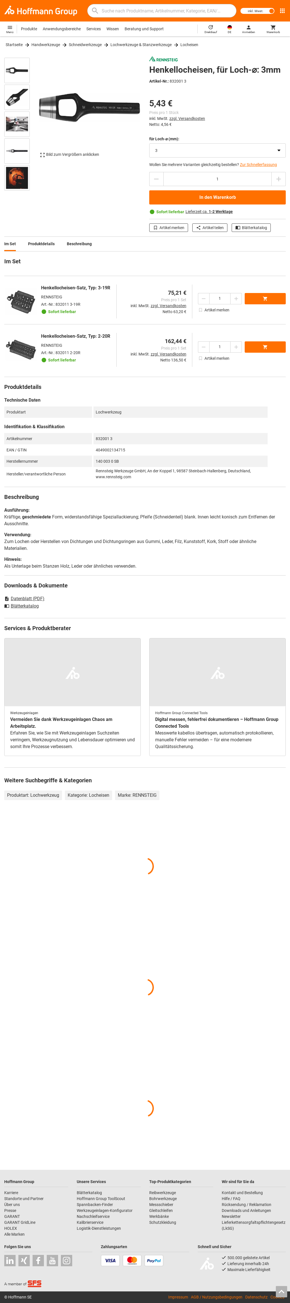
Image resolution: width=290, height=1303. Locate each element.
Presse (10, 1210)
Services (93, 29)
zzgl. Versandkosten (187, 118)
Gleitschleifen (161, 1210)
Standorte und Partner (24, 1198)
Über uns (12, 1204)
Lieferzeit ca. (209, 211)
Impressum (178, 1297)
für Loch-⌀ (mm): (164, 139)
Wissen (112, 29)
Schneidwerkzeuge (85, 44)
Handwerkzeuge (45, 44)
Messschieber (161, 1204)
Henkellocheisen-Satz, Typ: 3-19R (75, 287)
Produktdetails (41, 244)
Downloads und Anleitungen (246, 1210)
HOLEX (10, 1228)
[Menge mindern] (156, 179)
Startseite (14, 44)
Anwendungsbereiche (62, 29)
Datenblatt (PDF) (24, 598)
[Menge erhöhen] (279, 179)
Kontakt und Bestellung (242, 1192)
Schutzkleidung (162, 1222)
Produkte (29, 29)
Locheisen (189, 44)
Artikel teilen (210, 227)
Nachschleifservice (93, 1216)
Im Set (10, 244)
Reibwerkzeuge (162, 1192)
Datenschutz (256, 1297)
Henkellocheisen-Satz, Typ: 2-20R (75, 336)
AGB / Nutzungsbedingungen (216, 1297)
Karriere (11, 1192)
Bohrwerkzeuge (163, 1198)
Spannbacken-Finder (95, 1204)
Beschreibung (79, 244)
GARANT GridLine (19, 1222)
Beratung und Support (144, 29)
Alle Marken (14, 1234)
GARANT (12, 1216)
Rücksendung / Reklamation (246, 1204)
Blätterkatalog (251, 227)
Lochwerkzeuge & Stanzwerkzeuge (141, 44)
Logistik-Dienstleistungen (99, 1228)
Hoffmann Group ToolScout (101, 1198)
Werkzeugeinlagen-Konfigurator (105, 1210)
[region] (21, 123)
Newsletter (231, 1216)
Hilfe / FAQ (231, 1198)
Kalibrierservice (90, 1222)
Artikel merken (168, 227)
